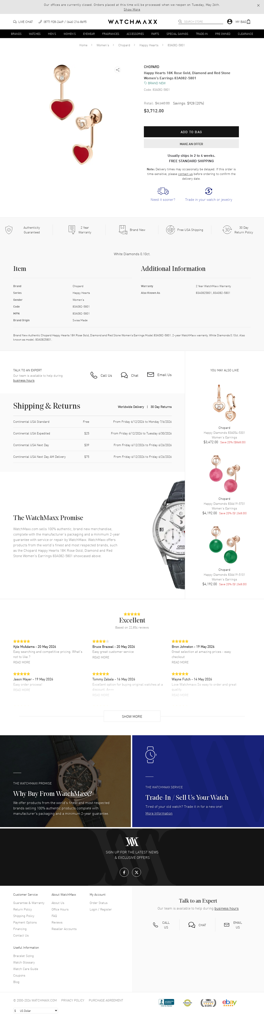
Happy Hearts (148, 44)
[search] (180, 21)
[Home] (132, 22)
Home (83, 44)
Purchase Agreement (106, 1000)
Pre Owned (222, 33)
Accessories (135, 33)
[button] (243, 21)
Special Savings (177, 33)
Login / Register (101, 909)
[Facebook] (124, 872)
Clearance (245, 33)
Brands (16, 33)
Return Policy (22, 909)
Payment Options (25, 922)
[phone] (63, 21)
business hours (24, 380)
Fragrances (110, 33)
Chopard (124, 44)
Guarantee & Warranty (28, 902)
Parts (155, 33)
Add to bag (191, 131)
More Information (159, 813)
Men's (52, 33)
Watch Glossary (24, 962)
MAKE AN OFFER (191, 144)
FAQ (54, 915)
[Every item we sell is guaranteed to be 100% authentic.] (26, 229)
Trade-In (202, 33)
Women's (70, 33)
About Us (58, 902)
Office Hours (60, 909)
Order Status (99, 902)
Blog (16, 981)
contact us (185, 173)
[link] (163, 195)
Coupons (19, 975)
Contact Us (21, 935)
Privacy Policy (72, 1000)
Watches (35, 33)
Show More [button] (132, 9)
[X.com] (136, 872)
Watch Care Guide (25, 968)
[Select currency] (35, 1010)
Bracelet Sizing (23, 955)
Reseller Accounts (64, 928)
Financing (20, 928)
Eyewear (89, 33)
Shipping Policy (23, 915)
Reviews (57, 922)
